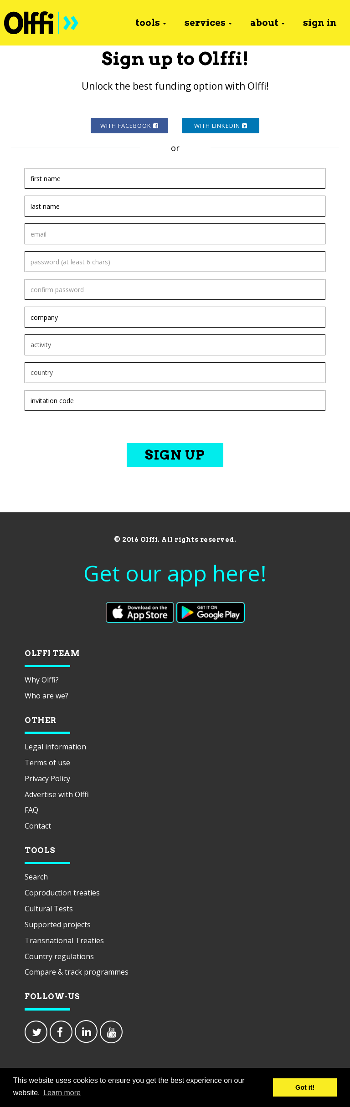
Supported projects (58, 925)
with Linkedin (220, 125)
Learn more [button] (62, 1093)
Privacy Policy (47, 778)
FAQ (31, 810)
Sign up (175, 455)
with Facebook (129, 125)
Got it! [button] (304, 1087)
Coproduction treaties (62, 893)
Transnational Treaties (64, 940)
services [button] (208, 22)
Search (36, 877)
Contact (38, 826)
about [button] (267, 22)
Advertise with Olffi (57, 794)
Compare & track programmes (77, 972)
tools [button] (150, 22)
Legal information (55, 747)
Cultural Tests (49, 909)
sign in (320, 22)
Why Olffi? (42, 680)
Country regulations (59, 956)
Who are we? (46, 696)
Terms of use (47, 763)
